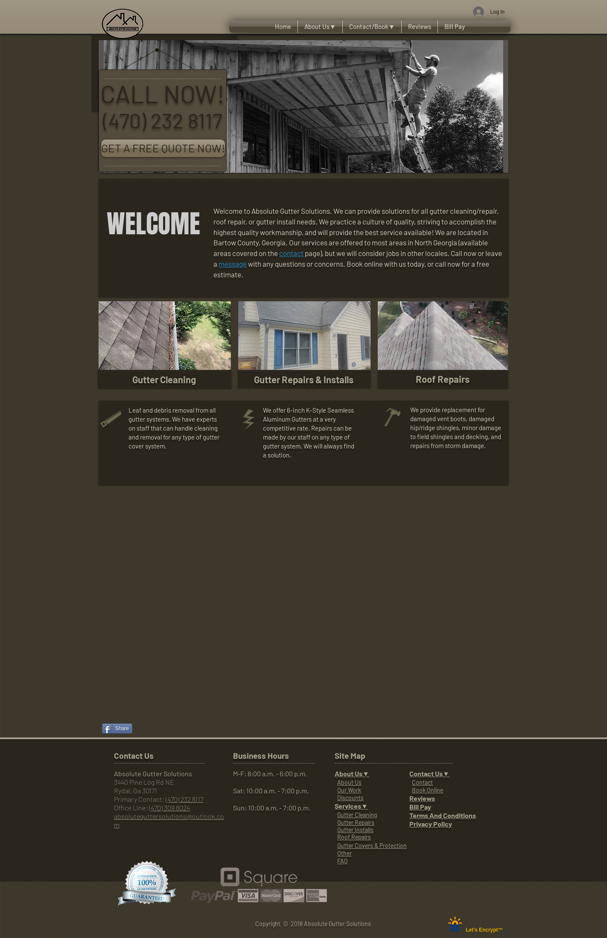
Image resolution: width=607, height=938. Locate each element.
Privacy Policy (430, 824)
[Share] (117, 728)
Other (344, 853)
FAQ (342, 861)
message (233, 263)
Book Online (427, 790)
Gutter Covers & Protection (372, 845)
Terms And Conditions (442, 815)
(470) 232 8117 (184, 799)
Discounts (350, 797)
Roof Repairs (354, 837)
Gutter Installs (355, 829)
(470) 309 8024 (169, 808)
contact (291, 253)
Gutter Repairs (355, 822)
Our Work (349, 790)
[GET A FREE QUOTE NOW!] (163, 148)
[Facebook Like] (122, 704)
